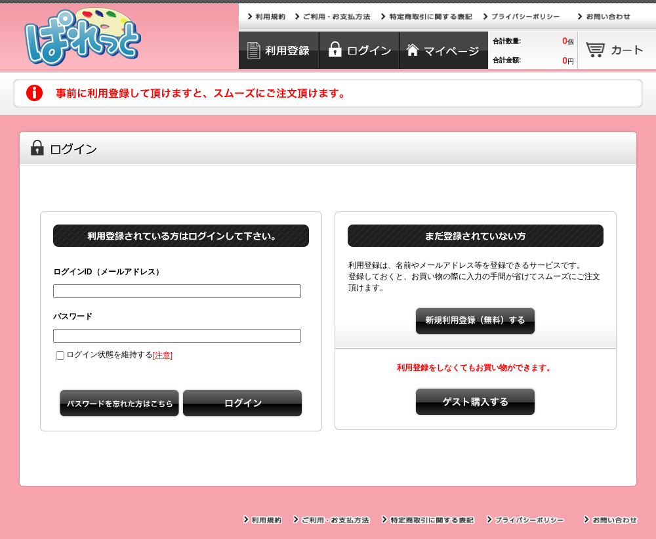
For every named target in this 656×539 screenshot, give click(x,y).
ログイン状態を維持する (104, 354)
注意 (163, 354)
